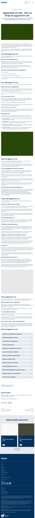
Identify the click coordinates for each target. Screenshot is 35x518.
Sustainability (3, 467)
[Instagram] (10, 483)
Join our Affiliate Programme (6, 477)
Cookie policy (3, 487)
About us (2, 464)
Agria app (2, 469)
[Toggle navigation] (32, 3)
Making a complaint (4, 472)
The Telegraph (27, 496)
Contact (2, 462)
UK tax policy (3, 490)
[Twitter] (5, 483)
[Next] (18, 449)
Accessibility (3, 470)
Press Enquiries (3, 474)
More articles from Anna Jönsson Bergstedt (9, 398)
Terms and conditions (4, 491)
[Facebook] (2, 483)
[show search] (26, 3)
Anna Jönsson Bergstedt (9, 385)
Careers (2, 475)
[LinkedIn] (7, 483)
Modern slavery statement (5, 492)
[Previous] (15, 449)
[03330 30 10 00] (29, 2)
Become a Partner (4, 478)
